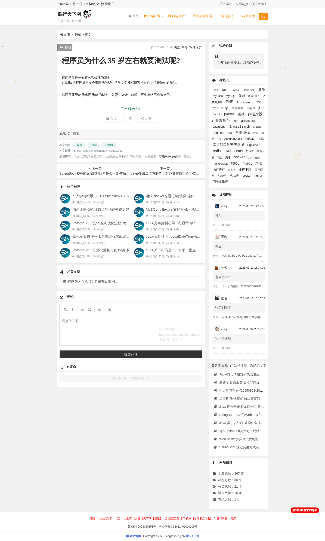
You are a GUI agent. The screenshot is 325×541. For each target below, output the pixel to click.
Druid (239, 151)
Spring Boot (249, 90)
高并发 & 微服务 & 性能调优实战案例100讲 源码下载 (113, 236)
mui (229, 133)
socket (247, 175)
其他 (261, 90)
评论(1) (98, 202)
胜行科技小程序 (224, 518)
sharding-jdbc (248, 121)
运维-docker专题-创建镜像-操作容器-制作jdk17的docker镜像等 (194, 196)
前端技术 (178, 16)
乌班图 (234, 175)
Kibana (257, 126)
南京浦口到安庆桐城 (229, 145)
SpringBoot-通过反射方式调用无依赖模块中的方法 (252, 447)
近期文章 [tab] (219, 365)
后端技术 (153, 16)
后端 (94, 145)
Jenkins (218, 133)
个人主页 (124, 518)
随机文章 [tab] (258, 366)
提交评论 (130, 354)
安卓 (261, 108)
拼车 (260, 139)
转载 (65, 47)
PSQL (235, 163)
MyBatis (218, 96)
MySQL (231, 96)
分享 (146, 118)
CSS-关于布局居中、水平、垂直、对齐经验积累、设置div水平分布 (197, 250)
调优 (220, 157)
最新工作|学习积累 (177, 518)
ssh (258, 102)
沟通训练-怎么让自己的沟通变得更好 (100, 209)
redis (217, 151)
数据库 (250, 151)
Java (225, 90)
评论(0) (98, 216)
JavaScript (220, 126)
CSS (216, 108)
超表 (259, 163)
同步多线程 (220, 181)
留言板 (248, 16)
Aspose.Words (245, 102)
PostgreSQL (220, 163)
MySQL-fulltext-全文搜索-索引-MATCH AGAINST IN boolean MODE (198, 209)
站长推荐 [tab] (238, 366)
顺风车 (250, 139)
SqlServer (253, 145)
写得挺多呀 (223, 338)
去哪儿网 (238, 108)
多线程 (221, 175)
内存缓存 (219, 169)
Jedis (228, 151)
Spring (235, 90)
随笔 (78, 35)
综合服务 (229, 16)
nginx (258, 175)
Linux (216, 90)
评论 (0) (195, 47)
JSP (236, 120)
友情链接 (241, 4)
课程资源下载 (204, 16)
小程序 (109, 145)
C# (219, 139)
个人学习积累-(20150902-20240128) (100, 196)
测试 (241, 114)
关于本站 (225, 4)
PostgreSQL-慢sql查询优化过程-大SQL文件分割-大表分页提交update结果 (129, 223)
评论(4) (172, 243)
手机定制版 (202, 518)
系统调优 (243, 133)
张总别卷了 (223, 308)
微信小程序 (254, 96)
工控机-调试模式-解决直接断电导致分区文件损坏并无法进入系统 (263, 398)
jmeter (229, 114)
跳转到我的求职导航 (304, 510)
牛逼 (218, 246)
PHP (230, 102)
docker (240, 157)
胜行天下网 (69, 14)
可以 (218, 215)
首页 (134, 16)
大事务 (232, 169)
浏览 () (180, 47)
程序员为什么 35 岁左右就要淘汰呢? (93, 281)
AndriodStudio (233, 139)
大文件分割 (254, 157)
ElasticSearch (240, 126)
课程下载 (245, 169)
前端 (79, 145)
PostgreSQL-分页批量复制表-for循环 (100, 250)
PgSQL (247, 163)
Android (217, 114)
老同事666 (222, 277)
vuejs (225, 108)
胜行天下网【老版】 (148, 518)
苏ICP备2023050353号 (142, 526)
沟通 (228, 157)
